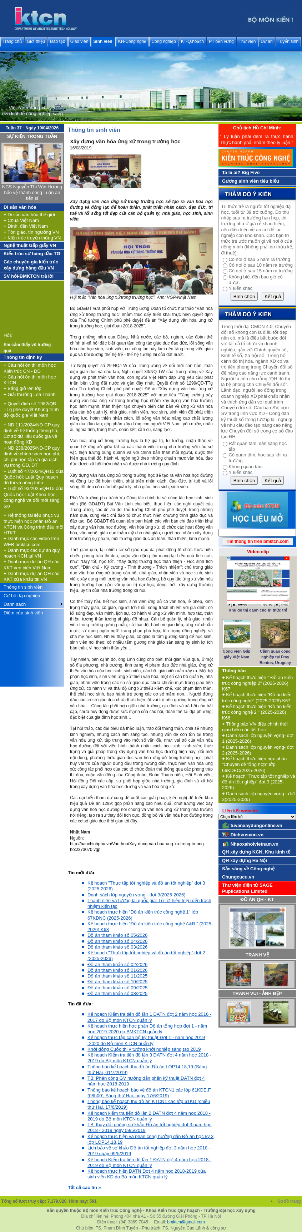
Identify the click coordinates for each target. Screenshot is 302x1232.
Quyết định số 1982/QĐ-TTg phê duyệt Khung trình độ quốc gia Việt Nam (31, 409)
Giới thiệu (36, 41)
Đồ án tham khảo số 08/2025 (117, 993)
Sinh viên (102, 41)
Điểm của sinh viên (23, 612)
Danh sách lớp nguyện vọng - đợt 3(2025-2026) (136, 894)
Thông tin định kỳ (23, 357)
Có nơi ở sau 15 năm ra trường (260, 270)
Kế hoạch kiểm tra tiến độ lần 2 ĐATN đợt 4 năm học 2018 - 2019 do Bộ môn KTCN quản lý (149, 1116)
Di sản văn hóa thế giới (29, 214)
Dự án (266, 41)
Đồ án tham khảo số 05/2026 (117, 935)
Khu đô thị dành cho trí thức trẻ (258, 610)
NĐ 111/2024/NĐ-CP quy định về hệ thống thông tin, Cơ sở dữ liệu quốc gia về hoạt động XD (32, 433)
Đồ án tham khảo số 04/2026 (117, 941)
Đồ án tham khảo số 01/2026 (117, 970)
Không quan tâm (245, 466)
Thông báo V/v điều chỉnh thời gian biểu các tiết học (255, 726)
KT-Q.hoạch (192, 41)
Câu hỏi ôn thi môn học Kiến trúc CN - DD (30, 367)
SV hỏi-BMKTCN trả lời (29, 276)
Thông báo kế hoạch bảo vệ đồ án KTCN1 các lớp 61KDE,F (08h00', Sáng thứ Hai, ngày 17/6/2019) (149, 1092)
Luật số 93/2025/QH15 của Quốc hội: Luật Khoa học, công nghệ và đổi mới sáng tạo (34, 497)
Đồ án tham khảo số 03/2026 (117, 947)
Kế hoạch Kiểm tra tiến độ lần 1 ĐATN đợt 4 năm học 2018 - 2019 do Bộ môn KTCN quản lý (149, 1162)
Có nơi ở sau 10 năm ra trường (260, 265)
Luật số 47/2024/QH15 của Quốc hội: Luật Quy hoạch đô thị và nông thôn (34, 477)
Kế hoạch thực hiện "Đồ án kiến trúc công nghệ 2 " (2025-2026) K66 (257, 712)
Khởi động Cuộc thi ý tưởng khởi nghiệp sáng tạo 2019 (144, 1049)
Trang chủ (12, 41)
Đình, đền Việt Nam (26, 226)
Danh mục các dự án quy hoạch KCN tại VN (32, 553)
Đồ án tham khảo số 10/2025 (117, 981)
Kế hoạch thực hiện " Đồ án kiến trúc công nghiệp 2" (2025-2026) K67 (257, 683)
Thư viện (247, 41)
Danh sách (15, 604)
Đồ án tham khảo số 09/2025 (117, 987)
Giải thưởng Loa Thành (30, 394)
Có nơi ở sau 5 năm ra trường (259, 259)
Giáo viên (79, 41)
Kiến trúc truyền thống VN (32, 238)
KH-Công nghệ (132, 41)
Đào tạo (57, 41)
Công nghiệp (163, 41)
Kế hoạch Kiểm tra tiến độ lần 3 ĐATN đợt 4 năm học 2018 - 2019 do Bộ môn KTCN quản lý (149, 1057)
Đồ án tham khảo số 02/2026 (117, 964)
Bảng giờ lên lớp (22, 388)
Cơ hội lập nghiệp (22, 595)
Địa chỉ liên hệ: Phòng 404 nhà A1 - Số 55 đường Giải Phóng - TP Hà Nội (151, 1216)
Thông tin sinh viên (23, 587)
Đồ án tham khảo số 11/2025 (117, 976)
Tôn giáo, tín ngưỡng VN (31, 232)
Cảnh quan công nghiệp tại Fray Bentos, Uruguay (275, 657)
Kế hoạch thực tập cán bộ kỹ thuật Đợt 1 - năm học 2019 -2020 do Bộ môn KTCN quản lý (146, 1040)
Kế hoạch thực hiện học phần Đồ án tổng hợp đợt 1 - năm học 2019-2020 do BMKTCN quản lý (147, 1028)
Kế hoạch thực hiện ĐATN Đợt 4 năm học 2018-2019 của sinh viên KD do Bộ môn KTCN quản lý (146, 1173)
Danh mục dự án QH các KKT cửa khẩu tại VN (31, 576)
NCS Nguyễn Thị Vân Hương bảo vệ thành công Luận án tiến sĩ (32, 192)
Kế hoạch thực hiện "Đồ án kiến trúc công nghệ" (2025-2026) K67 (257, 697)
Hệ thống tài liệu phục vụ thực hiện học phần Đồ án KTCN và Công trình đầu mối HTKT (33, 524)
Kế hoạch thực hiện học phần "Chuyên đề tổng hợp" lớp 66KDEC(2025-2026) (254, 764)
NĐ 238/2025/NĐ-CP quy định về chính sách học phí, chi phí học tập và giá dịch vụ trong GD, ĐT (32, 456)
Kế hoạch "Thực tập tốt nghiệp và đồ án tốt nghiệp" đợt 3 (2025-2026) (258, 782)
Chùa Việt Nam (21, 220)
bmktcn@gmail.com (186, 1221)
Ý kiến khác (240, 288)
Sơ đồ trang (289, 1201)
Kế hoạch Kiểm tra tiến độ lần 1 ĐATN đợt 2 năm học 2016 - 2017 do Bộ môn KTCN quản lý (149, 1017)
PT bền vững (221, 41)
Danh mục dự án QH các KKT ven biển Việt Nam (31, 564)
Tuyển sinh (288, 41)
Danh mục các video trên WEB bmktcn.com (31, 541)
